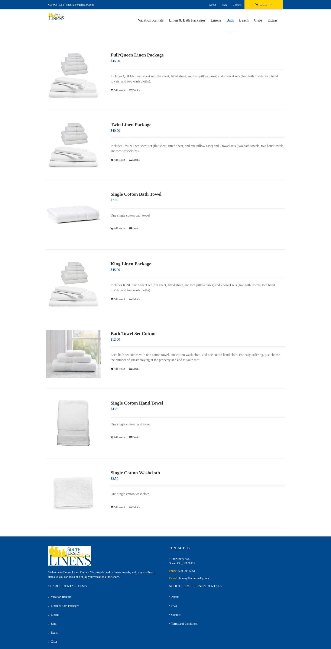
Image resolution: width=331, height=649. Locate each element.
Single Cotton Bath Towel (136, 194)
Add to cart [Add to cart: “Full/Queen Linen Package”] (119, 90)
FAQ (174, 605)
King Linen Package (131, 263)
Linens (55, 614)
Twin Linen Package (131, 124)
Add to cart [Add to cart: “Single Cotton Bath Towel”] (119, 228)
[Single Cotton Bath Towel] (73, 215)
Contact (176, 614)
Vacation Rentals (61, 596)
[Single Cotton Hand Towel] (73, 423)
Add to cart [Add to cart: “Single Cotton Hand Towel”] (119, 437)
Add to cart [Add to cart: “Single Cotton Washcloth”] (119, 507)
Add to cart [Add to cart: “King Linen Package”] (119, 299)
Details (136, 90)
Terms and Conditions (184, 623)
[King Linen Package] (73, 284)
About (175, 596)
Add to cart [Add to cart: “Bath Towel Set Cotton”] (119, 368)
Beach (54, 632)
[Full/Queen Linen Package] (73, 75)
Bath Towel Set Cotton (133, 333)
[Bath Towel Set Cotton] (73, 354)
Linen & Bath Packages (65, 605)
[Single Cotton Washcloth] (73, 493)
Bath (53, 623)
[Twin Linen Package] (73, 145)
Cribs (54, 641)
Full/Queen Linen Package (137, 55)
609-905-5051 (56, 4)
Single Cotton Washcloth (135, 472)
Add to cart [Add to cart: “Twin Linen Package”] (119, 159)
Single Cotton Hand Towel (137, 403)
